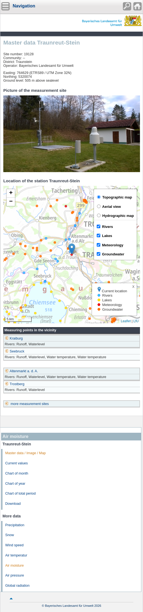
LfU (136, 321)
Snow (9, 535)
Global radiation (17, 586)
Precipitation (14, 525)
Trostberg (14, 384)
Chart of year (15, 484)
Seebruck (14, 351)
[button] (71, 249)
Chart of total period (20, 493)
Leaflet (126, 321)
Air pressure (14, 575)
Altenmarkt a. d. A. (21, 371)
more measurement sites (30, 404)
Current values (16, 463)
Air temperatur (16, 555)
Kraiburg (14, 338)
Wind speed (14, 545)
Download (13, 504)
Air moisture (14, 565)
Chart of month (16, 473)
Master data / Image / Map (25, 453)
